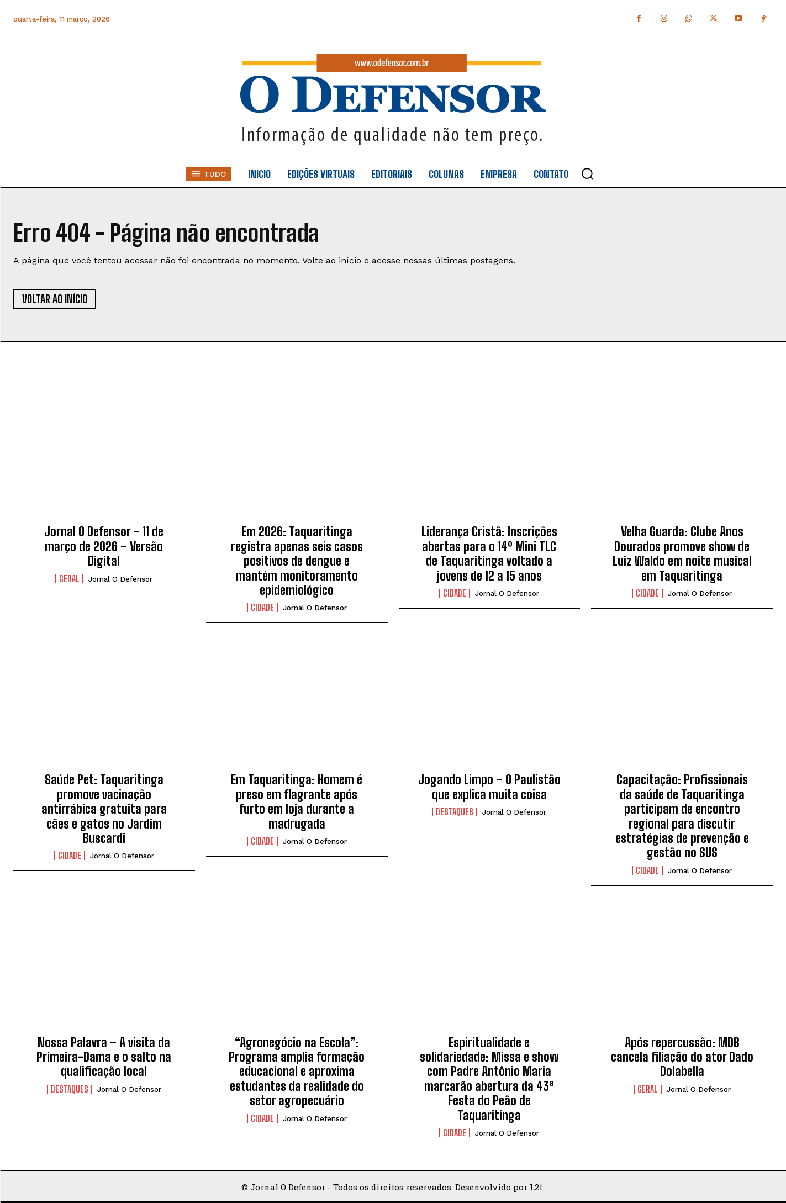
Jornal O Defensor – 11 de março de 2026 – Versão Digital (103, 546)
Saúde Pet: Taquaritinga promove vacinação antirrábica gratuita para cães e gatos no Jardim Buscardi (104, 809)
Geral (69, 578)
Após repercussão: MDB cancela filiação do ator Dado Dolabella (682, 1057)
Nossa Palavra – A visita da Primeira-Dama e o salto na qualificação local (103, 1057)
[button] (587, 173)
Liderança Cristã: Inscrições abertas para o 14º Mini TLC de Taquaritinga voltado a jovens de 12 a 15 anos (489, 553)
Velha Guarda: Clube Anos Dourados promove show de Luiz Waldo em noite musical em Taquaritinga (682, 553)
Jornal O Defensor (120, 579)
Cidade (262, 607)
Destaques (454, 812)
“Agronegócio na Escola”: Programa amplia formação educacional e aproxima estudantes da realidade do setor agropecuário (297, 1072)
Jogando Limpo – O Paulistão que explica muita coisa (489, 786)
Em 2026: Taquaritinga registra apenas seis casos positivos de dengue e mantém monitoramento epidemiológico (297, 561)
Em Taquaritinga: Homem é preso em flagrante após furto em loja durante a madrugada (296, 801)
